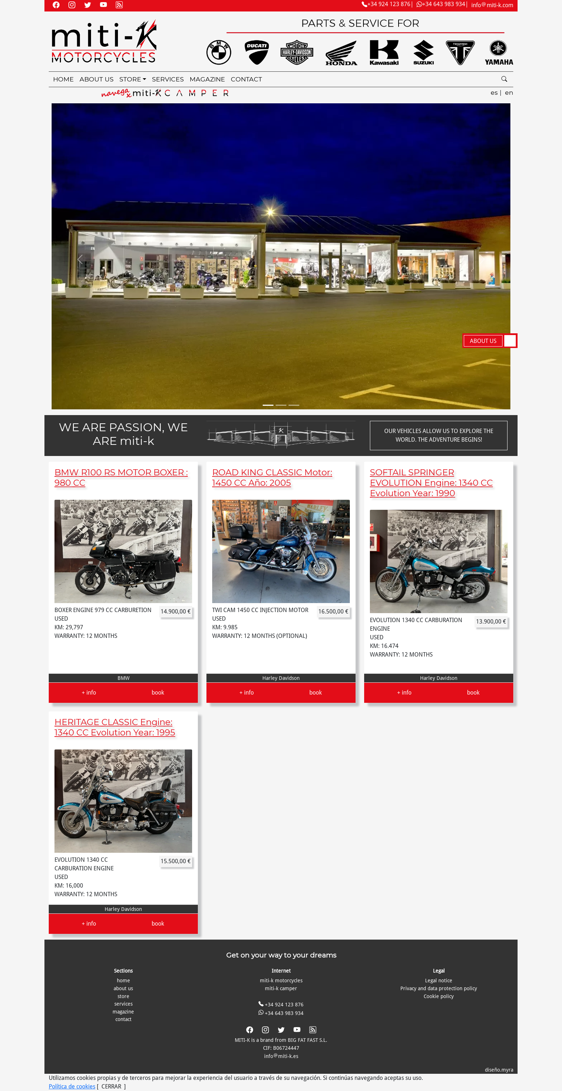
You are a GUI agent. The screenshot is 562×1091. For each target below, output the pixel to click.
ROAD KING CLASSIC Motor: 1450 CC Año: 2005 (272, 477)
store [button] (130, 79)
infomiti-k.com (492, 5)
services (168, 79)
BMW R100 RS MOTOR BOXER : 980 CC (121, 477)
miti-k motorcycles (281, 980)
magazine (207, 79)
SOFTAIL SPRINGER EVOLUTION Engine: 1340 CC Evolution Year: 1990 (431, 482)
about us (97, 79)
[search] (504, 79)
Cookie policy (439, 996)
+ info (89, 692)
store (123, 996)
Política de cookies (72, 1086)
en (509, 92)
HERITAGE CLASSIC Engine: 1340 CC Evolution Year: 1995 (114, 727)
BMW (123, 678)
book (158, 692)
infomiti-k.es (281, 1056)
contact (246, 79)
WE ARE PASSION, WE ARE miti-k (123, 434)
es (494, 92)
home (63, 79)
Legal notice (438, 980)
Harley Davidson (281, 678)
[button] (79, 259)
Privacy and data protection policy (438, 988)
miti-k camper (281, 988)
